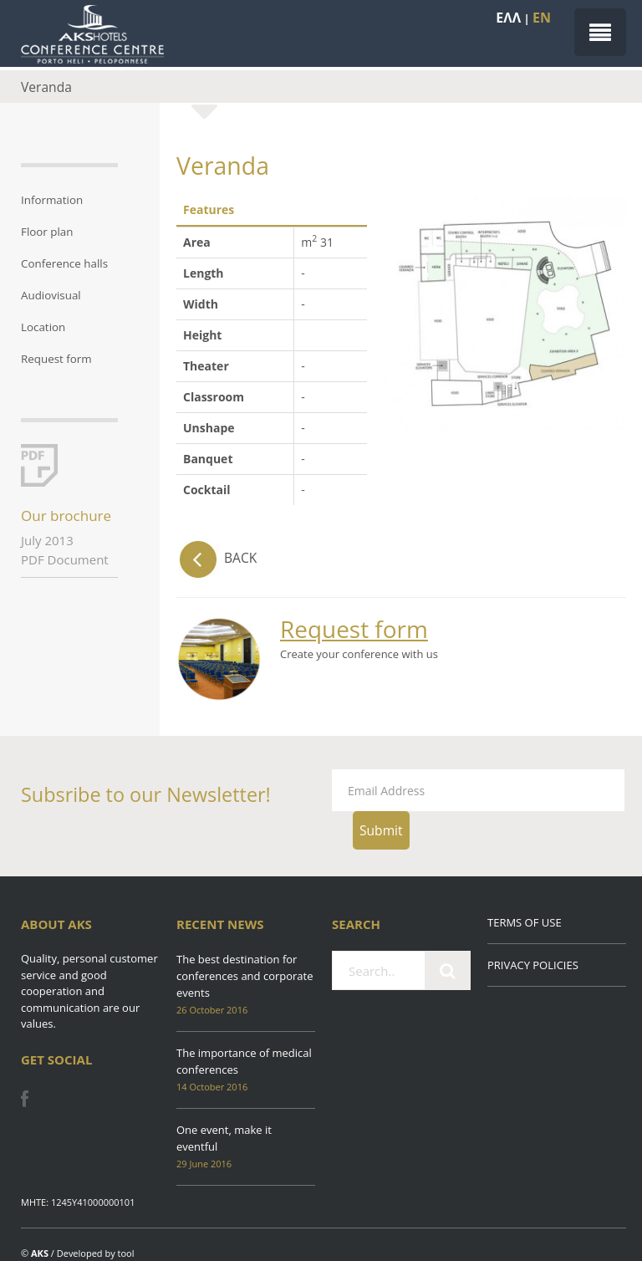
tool (126, 1253)
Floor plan (47, 231)
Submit (381, 830)
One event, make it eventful (224, 1138)
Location (43, 326)
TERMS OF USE (524, 922)
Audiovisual (51, 295)
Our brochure (66, 515)
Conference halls (64, 263)
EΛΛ (508, 17)
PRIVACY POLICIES (532, 965)
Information (52, 199)
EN (541, 17)
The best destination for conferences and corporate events (244, 976)
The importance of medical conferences (244, 1061)
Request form (56, 358)
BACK (216, 558)
